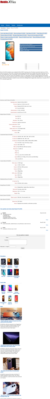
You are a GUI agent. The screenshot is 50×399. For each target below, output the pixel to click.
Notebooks (20, 25)
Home (2, 25)
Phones (8, 25)
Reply (47, 219)
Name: (6, 237)
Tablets (13, 25)
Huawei (8, 27)
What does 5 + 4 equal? (4, 247)
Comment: (6, 240)
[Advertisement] (25, 14)
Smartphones (3, 27)
